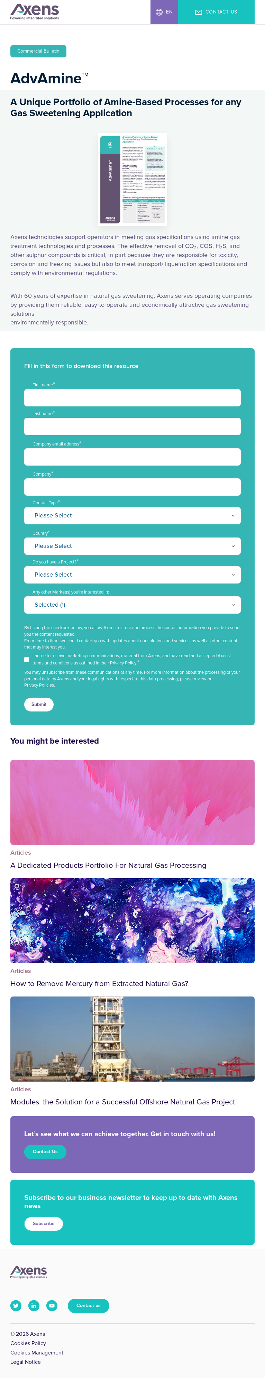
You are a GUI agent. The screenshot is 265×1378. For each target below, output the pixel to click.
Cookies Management (36, 1353)
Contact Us (45, 1151)
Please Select (53, 516)
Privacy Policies (39, 685)
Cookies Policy (28, 1343)
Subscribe (44, 1223)
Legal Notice (25, 1362)
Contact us (88, 1305)
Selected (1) (50, 605)
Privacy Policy (123, 663)
